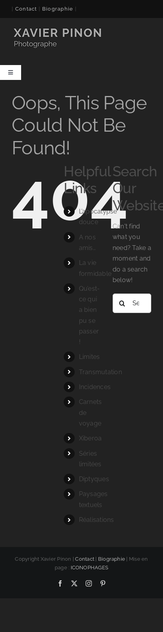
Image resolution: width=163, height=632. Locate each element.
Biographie (111, 559)
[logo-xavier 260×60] (58, 29)
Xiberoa (90, 438)
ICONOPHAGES (90, 567)
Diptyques (94, 479)
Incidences (95, 387)
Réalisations (96, 519)
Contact (26, 9)
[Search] (122, 303)
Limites (89, 356)
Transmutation (100, 372)
